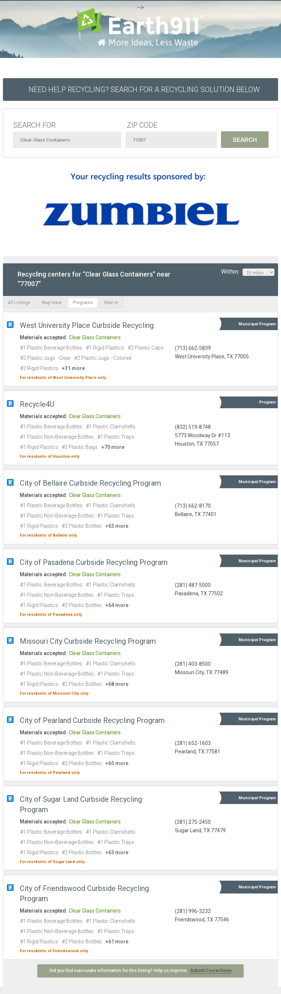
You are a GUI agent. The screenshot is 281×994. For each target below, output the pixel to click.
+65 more (116, 763)
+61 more (116, 941)
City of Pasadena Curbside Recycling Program (94, 562)
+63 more (116, 526)
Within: (247, 272)
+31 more (73, 368)
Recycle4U (37, 404)
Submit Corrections (211, 970)
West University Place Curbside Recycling (87, 325)
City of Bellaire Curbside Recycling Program (90, 483)
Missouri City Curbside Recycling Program (88, 641)
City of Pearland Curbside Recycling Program (92, 720)
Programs (83, 302)
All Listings (19, 302)
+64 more (116, 605)
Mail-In (111, 302)
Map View (51, 302)
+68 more (116, 684)
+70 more (112, 447)
